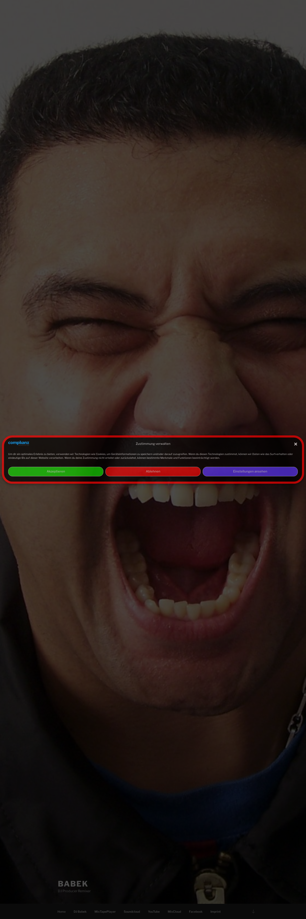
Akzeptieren (56, 472)
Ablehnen (153, 472)
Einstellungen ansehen (250, 472)
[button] (296, 444)
